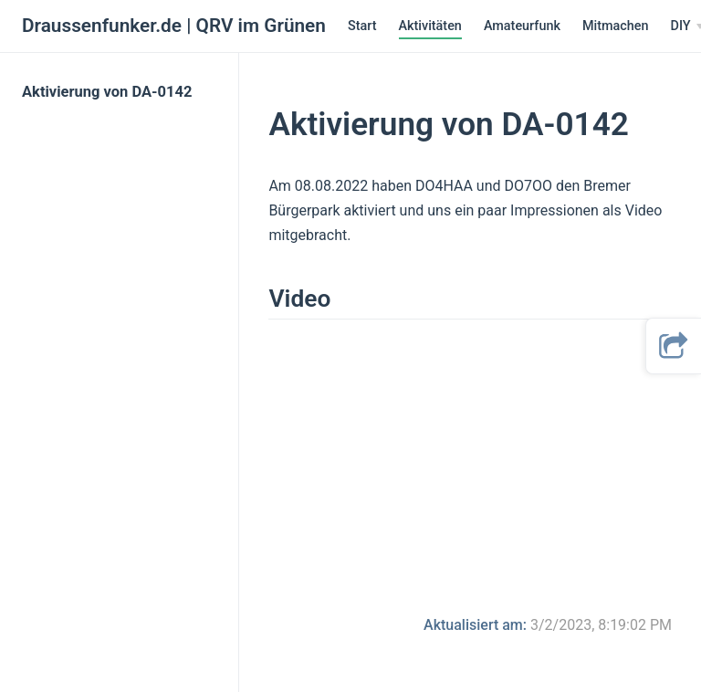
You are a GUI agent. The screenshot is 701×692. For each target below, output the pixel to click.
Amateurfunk (522, 26)
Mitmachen (615, 26)
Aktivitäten (430, 26)
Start (362, 26)
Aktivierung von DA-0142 (107, 91)
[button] (673, 346)
